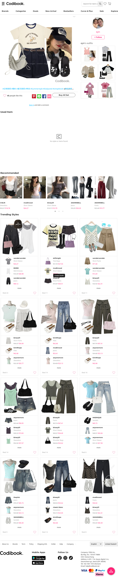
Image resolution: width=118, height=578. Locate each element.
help (61, 544)
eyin (98, 31)
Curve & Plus (87, 11)
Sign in (31, 105)
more (19, 288)
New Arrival (50, 11)
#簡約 (13, 89)
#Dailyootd (47, 89)
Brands (5, 11)
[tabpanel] (12, 192)
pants (97, 205)
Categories (21, 11)
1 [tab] (55, 211)
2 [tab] (59, 211)
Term (23, 544)
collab (53, 544)
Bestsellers (68, 11)
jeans (73, 205)
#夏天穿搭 (20, 89)
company (70, 544)
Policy (31, 544)
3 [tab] (63, 211)
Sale (102, 11)
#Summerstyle (37, 89)
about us (5, 544)
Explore (114, 11)
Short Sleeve (28, 205)
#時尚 (27, 89)
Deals (35, 11)
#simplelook (58, 89)
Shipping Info (42, 544)
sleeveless (3, 205)
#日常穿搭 (7, 89)
